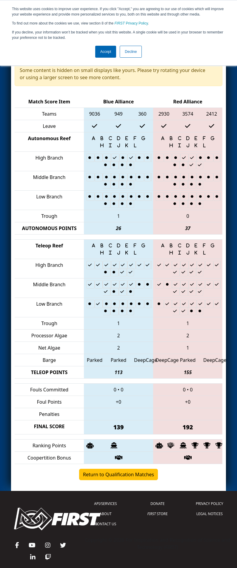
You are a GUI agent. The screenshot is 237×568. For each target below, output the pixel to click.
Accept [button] (105, 52)
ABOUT (105, 513)
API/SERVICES (105, 503)
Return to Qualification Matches (118, 474)
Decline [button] (131, 52)
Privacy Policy (131, 23)
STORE (157, 513)
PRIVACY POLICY (209, 503)
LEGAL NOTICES (209, 513)
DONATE (157, 503)
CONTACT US (105, 523)
